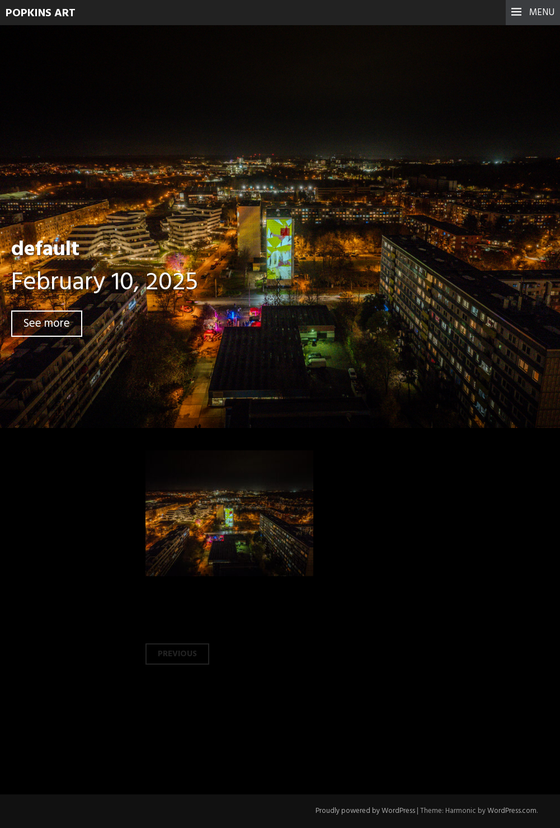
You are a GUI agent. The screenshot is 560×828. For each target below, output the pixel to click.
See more (46, 323)
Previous (177, 654)
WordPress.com (512, 811)
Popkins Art (41, 13)
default (45, 249)
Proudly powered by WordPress (365, 811)
